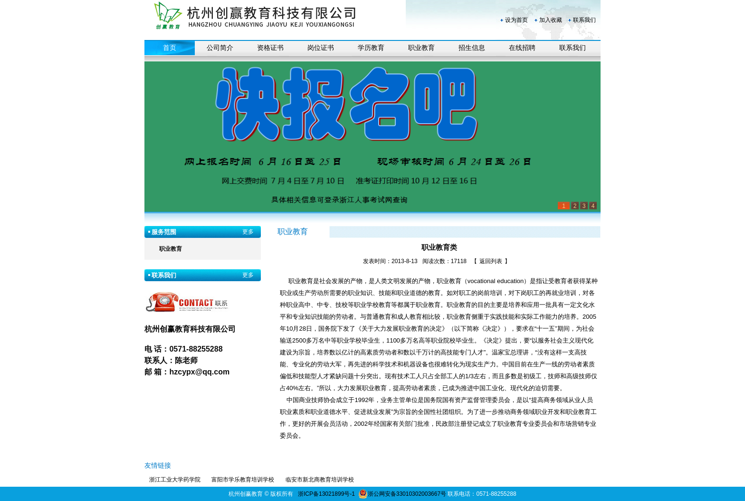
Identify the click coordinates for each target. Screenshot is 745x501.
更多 (248, 231)
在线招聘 (522, 47)
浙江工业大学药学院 (175, 479)
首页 (169, 47)
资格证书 (270, 47)
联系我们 (584, 20)
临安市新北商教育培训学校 (320, 479)
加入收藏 (550, 20)
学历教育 (371, 47)
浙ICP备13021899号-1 (326, 494)
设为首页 (516, 20)
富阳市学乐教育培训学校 (242, 479)
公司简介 (220, 47)
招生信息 (471, 47)
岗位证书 (320, 47)
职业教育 (421, 47)
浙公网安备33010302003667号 (402, 494)
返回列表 (490, 261)
